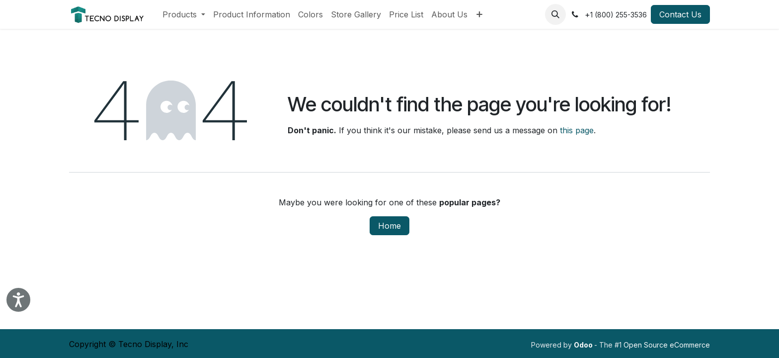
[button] (555, 14)
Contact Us (680, 14)
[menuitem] (183, 14)
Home (389, 226)
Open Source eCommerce (666, 345)
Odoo (584, 345)
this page (577, 130)
